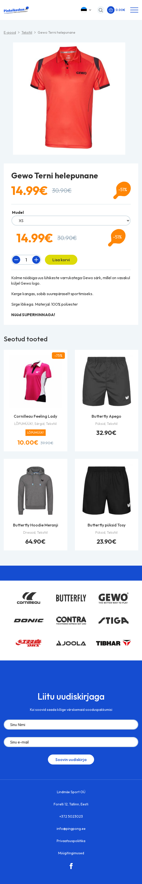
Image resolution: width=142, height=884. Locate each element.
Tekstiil (26, 32)
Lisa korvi (61, 259)
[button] (86, 10)
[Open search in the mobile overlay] (99, 10)
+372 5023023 (71, 816)
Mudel (18, 212)
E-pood (10, 32)
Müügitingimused (71, 853)
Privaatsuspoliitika (71, 841)
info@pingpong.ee (71, 828)
